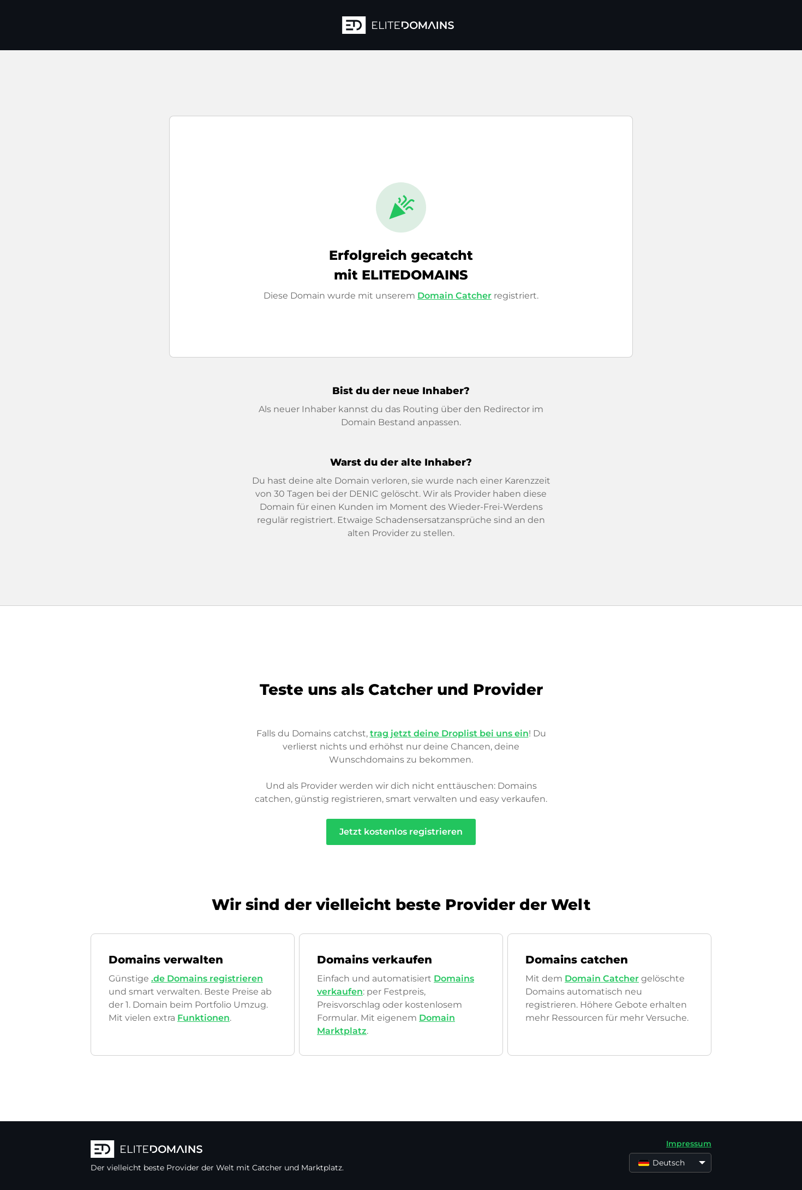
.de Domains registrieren (207, 978)
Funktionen (203, 1018)
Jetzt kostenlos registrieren (401, 831)
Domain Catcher (454, 295)
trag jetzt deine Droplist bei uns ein (449, 733)
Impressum (688, 1144)
